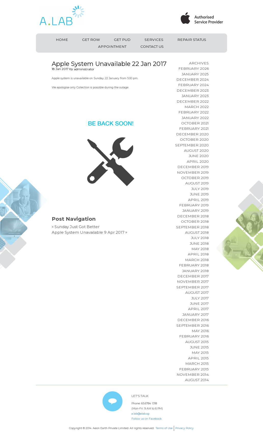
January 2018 (195, 271)
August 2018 (197, 232)
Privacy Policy (184, 428)
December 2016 (193, 320)
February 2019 (194, 205)
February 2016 (194, 336)
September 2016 (192, 325)
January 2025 (195, 74)
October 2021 (195, 123)
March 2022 (197, 107)
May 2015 (200, 352)
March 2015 (197, 363)
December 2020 (192, 134)
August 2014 (197, 380)
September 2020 (192, 145)
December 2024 (192, 79)
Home (62, 40)
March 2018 (197, 260)
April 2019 (198, 200)
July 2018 (200, 238)
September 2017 (192, 287)
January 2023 (195, 96)
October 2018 (195, 221)
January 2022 (195, 118)
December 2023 (193, 90)
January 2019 (195, 210)
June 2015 (199, 347)
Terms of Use (164, 428)
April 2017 (198, 309)
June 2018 (199, 243)
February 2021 (194, 128)
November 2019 (193, 172)
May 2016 (200, 331)
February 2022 (193, 112)
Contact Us (152, 46)
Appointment (112, 46)
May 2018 (200, 249)
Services (153, 40)
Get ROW (91, 40)
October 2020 (194, 139)
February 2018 (194, 265)
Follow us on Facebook (147, 418)
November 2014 (193, 374)
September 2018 (192, 227)
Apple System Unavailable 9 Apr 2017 (88, 232)
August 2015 (197, 342)
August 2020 (196, 150)
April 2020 (198, 161)
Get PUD (122, 40)
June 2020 (199, 156)
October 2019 (195, 178)
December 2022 (193, 101)
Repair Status (191, 40)
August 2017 (197, 292)
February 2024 (193, 85)
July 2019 (200, 189)
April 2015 (198, 358)
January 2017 (195, 314)
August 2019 (197, 183)
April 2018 (198, 254)
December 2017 (193, 276)
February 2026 (193, 68)
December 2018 (193, 216)
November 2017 (193, 281)
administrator (84, 69)
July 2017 (200, 298)
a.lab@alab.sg (140, 413)
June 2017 (199, 303)
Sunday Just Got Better (77, 226)
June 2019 (199, 194)
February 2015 (194, 369)
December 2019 (193, 167)
